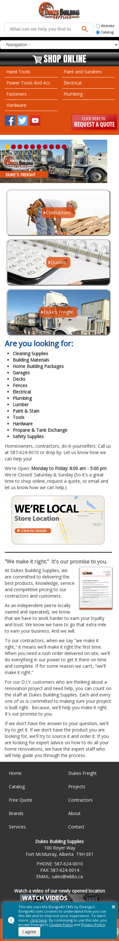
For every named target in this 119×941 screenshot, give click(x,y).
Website (105, 25)
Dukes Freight (82, 773)
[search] (40, 29)
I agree (29, 931)
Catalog (105, 32)
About (74, 813)
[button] (7, 146)
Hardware (16, 105)
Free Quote (20, 800)
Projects (76, 786)
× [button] (114, 906)
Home (15, 773)
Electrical (72, 83)
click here (38, 920)
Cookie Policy (61, 924)
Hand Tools (18, 72)
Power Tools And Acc (28, 83)
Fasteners (16, 94)
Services (17, 827)
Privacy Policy (93, 924)
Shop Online (64, 59)
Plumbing (73, 94)
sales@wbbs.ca (67, 876)
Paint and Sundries (82, 72)
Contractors (80, 800)
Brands (16, 813)
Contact (76, 827)
